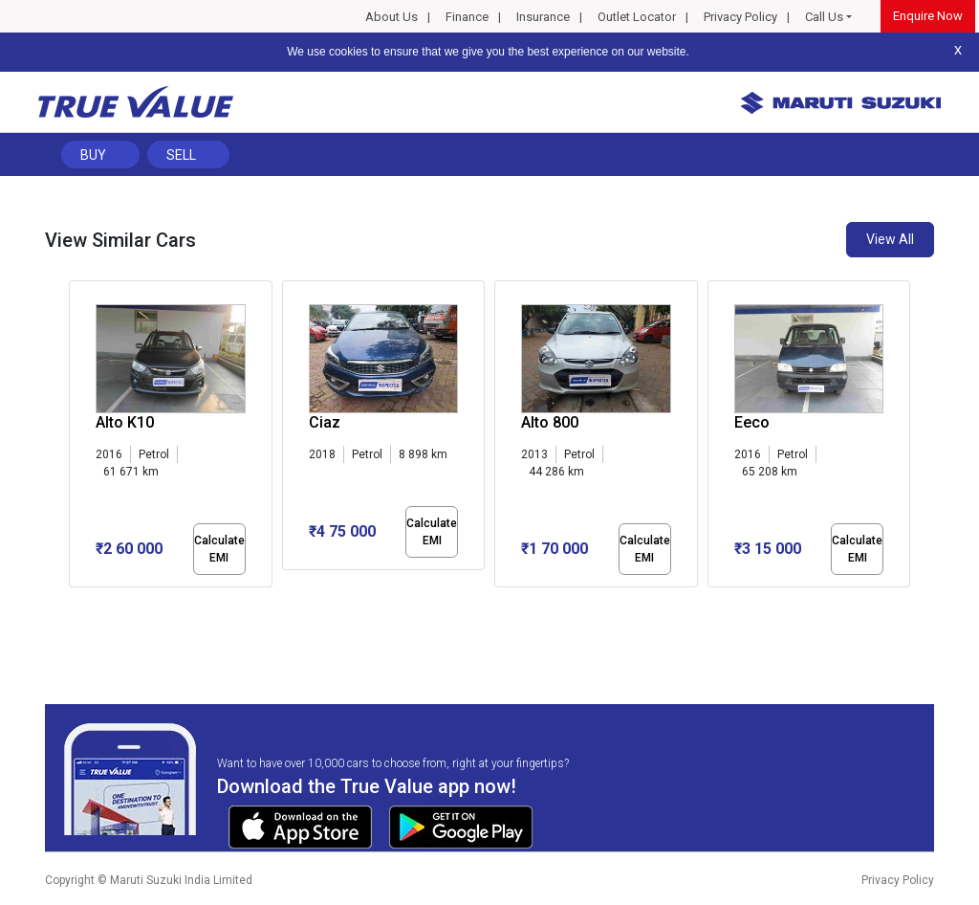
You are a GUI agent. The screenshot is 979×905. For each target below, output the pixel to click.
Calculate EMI (219, 549)
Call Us (824, 17)
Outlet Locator (637, 17)
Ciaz (324, 422)
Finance (467, 17)
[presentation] (79, 438)
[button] (74, 604)
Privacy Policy (740, 17)
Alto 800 (549, 422)
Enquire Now (928, 16)
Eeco (752, 422)
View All (890, 239)
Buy (93, 155)
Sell (181, 155)
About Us (391, 17)
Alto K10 (125, 422)
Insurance (543, 17)
